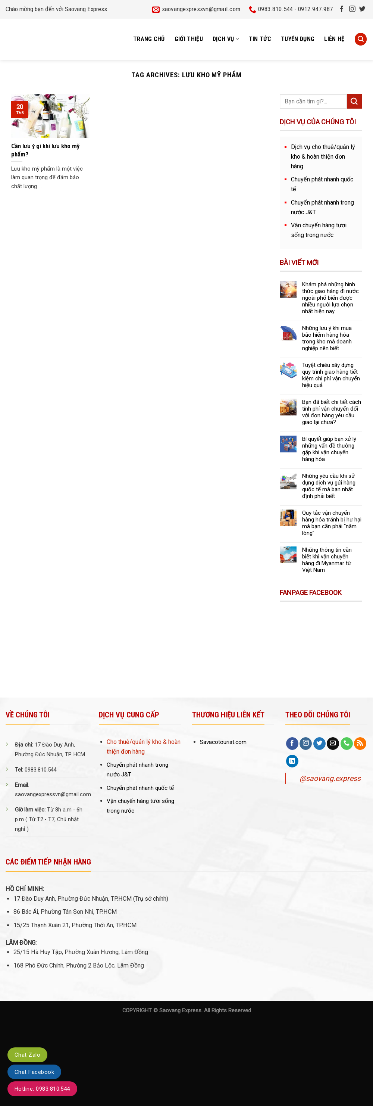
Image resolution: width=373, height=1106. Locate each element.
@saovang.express (330, 778)
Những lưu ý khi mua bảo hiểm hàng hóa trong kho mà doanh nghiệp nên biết (327, 338)
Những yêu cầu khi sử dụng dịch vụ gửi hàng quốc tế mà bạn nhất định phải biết (328, 486)
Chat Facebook (34, 1072)
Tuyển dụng (297, 39)
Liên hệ (334, 39)
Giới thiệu (189, 39)
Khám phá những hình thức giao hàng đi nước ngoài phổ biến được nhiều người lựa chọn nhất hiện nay (330, 298)
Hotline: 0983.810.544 (42, 1088)
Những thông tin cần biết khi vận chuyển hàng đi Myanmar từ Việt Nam (327, 559)
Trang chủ (149, 39)
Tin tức (260, 39)
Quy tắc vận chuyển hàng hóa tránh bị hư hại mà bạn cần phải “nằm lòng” (331, 523)
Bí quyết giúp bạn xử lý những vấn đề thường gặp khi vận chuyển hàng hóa (329, 449)
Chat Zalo (27, 1055)
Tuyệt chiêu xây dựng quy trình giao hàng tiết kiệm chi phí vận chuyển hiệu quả (331, 375)
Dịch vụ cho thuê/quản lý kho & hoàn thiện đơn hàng (323, 156)
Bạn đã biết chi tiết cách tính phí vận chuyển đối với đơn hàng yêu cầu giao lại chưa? (331, 412)
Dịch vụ (226, 39)
